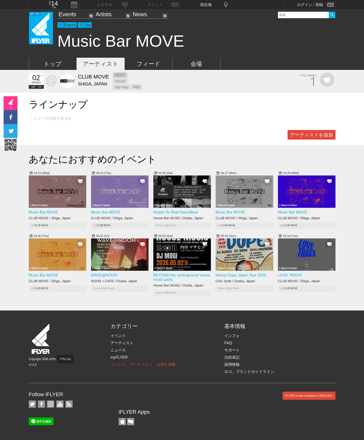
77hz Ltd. (65, 359)
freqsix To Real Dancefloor (175, 212)
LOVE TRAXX (290, 275)
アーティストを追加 (311, 134)
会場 (196, 64)
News (140, 14)
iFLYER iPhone (122, 421)
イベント (118, 336)
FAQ (228, 343)
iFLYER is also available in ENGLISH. (309, 395)
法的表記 (232, 357)
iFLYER (41, 339)
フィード (148, 64)
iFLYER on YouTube (60, 404)
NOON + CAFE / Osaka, (114, 281)
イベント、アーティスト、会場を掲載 (143, 364)
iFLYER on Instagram (50, 404)
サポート (232, 350)
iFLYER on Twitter (32, 404)
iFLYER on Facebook (41, 404)
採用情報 (232, 364)
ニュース (118, 350)
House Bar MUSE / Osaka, (178, 218)
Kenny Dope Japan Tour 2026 (241, 275)
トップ (53, 64)
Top (88, 25)
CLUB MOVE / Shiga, (50, 218)
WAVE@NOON (104, 275)
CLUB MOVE (41, 225)
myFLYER (119, 357)
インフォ (232, 336)
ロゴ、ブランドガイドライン (249, 372)
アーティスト (100, 64)
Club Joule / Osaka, (235, 281)
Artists (104, 14)
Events (67, 14)
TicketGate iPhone (130, 421)
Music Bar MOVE (43, 212)
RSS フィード (69, 404)
